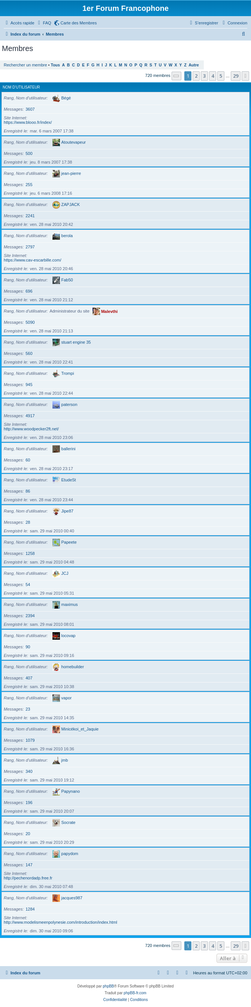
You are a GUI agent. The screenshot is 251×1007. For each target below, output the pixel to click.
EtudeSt (68, 480)
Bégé (66, 98)
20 (27, 833)
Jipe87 (67, 511)
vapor (66, 698)
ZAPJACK (70, 204)
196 (28, 802)
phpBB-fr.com (135, 993)
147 (28, 865)
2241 (29, 215)
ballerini (68, 448)
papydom (69, 853)
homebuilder (72, 666)
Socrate (68, 822)
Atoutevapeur (73, 142)
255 (28, 184)
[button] (176, 76)
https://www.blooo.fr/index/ (28, 122)
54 (27, 584)
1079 (29, 740)
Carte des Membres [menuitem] (79, 23)
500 (28, 153)
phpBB (108, 986)
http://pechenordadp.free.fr (28, 878)
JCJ (65, 573)
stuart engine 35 (76, 342)
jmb (64, 760)
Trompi (67, 373)
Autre (194, 65)
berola (67, 235)
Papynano (70, 791)
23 (27, 709)
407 (28, 678)
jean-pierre (71, 173)
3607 (29, 109)
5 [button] (221, 75)
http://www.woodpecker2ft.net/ (31, 429)
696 (28, 291)
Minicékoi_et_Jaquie (80, 729)
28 (27, 522)
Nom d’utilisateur (21, 87)
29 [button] (235, 75)
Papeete (69, 542)
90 (27, 647)
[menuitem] (43, 22)
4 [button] (212, 75)
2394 (29, 615)
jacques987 (71, 898)
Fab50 (67, 280)
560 (28, 353)
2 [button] (196, 75)
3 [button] (204, 75)
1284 (29, 909)
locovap (68, 635)
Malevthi (109, 311)
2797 (29, 247)
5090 (29, 322)
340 (28, 771)
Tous (55, 65)
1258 (29, 553)
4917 (29, 415)
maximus (69, 604)
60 (27, 460)
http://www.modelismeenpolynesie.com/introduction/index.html (60, 922)
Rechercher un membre (25, 65)
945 (28, 384)
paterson (69, 404)
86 (27, 491)
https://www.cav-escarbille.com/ (32, 260)
